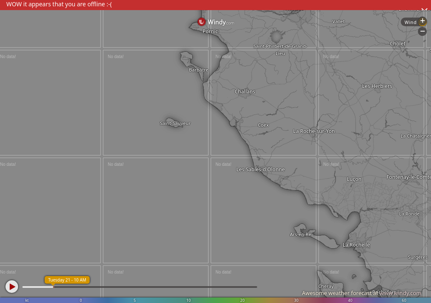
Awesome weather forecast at (361, 293)
